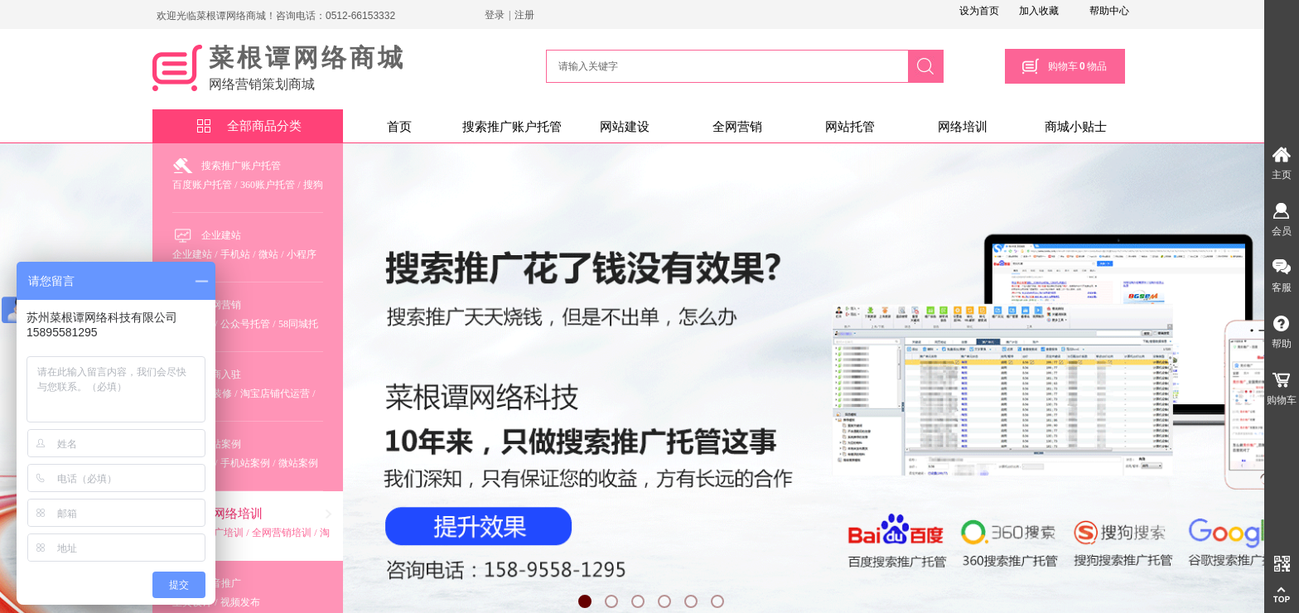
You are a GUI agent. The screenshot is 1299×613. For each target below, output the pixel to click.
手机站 (235, 254)
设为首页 (979, 11)
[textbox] (725, 66)
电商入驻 (221, 374)
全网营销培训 (281, 532)
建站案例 (221, 444)
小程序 (301, 254)
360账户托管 (267, 185)
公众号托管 (245, 324)
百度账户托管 (202, 185)
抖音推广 (221, 583)
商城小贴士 (1076, 126)
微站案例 (298, 463)
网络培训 (963, 126)
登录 (495, 15)
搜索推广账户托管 (512, 126)
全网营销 (737, 126)
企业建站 (221, 235)
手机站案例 (245, 463)
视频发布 (240, 602)
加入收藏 (1039, 11)
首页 (399, 126)
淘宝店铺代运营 (275, 393)
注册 (524, 15)
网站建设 (625, 126)
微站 (268, 254)
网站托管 (850, 126)
